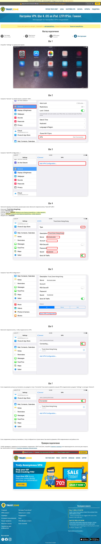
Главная (4, 510)
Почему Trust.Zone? (52, 9)
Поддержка (95, 9)
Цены (62, 9)
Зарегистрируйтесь (76, 26)
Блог (20, 518)
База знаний (23, 523)
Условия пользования (8, 518)
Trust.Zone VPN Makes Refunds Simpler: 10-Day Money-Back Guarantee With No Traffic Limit (82, 523)
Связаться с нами (24, 513)
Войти (97, 3)
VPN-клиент (5, 513)
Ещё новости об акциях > (75, 531)
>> (52, 3)
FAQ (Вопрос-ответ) (25, 521)
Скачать (79, 9)
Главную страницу (56, 446)
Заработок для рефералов (6, 527)
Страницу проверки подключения (26, 448)
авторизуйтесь (49, 26)
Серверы (87, 9)
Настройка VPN (70, 9)
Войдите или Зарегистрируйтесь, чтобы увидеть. (31, 212)
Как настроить (68, 1)
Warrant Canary (6, 523)
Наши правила (6, 521)
